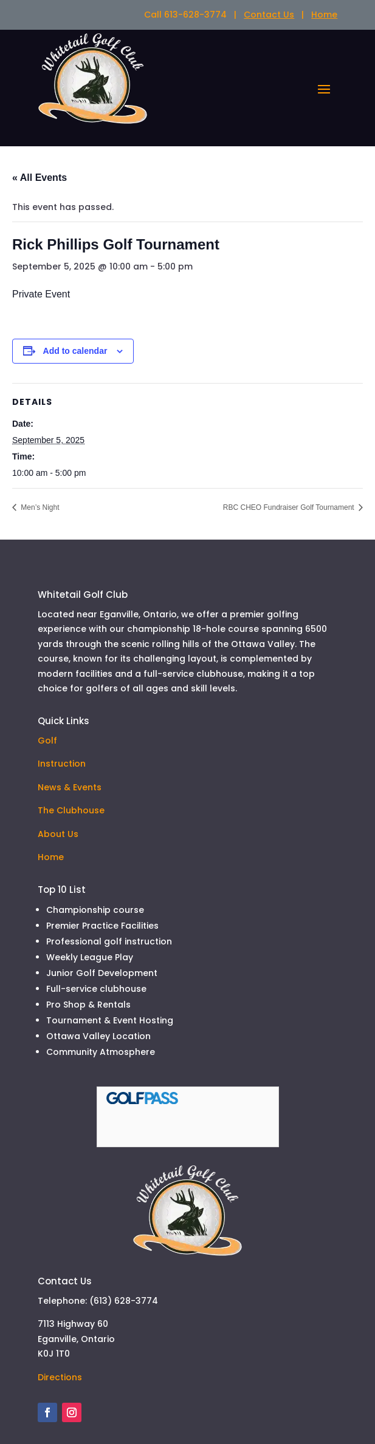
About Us (58, 746)
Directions (60, 1201)
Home (324, 14)
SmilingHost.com (151, 1396)
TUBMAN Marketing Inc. (222, 1381)
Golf (47, 652)
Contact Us (269, 14)
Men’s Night (39, 419)
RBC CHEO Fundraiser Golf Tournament (289, 419)
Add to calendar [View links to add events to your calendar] (75, 263)
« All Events (39, 89)
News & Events (69, 699)
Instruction (62, 675)
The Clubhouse (71, 722)
